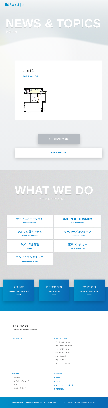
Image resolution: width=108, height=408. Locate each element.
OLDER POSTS (59, 139)
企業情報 (15, 373)
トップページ (17, 338)
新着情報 (57, 377)
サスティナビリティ (20, 388)
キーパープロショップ (62, 353)
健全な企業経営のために (51, 402)
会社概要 (17, 377)
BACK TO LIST (58, 153)
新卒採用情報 (59, 389)
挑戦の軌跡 (58, 373)
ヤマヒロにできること (62, 338)
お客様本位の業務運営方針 (34, 402)
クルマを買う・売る (62, 349)
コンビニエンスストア (62, 363)
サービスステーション (62, 342)
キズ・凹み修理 (60, 356)
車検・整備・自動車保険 (63, 345)
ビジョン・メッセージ (21, 381)
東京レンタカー (60, 360)
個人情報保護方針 (18, 402)
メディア (57, 381)
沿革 (15, 384)
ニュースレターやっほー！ (63, 385)
